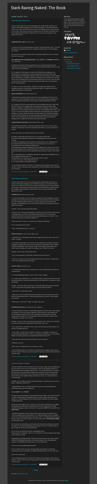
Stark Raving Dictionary (19, 178)
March (69, 61)
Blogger (67, 480)
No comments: (33, 171)
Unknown (68, 50)
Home (36, 470)
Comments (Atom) (23, 473)
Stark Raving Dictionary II (20, 20)
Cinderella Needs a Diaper (20, 363)
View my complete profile (70, 52)
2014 (67, 59)
